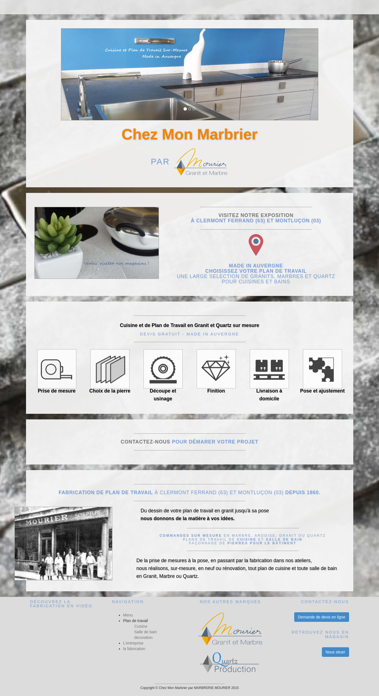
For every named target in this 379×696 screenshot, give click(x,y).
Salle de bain (145, 632)
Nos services (218, 7)
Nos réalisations (156, 7)
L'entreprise (133, 643)
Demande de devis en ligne (321, 617)
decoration (143, 637)
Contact (264, 7)
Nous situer (335, 652)
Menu (109, 7)
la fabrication (134, 648)
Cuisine (140, 626)
